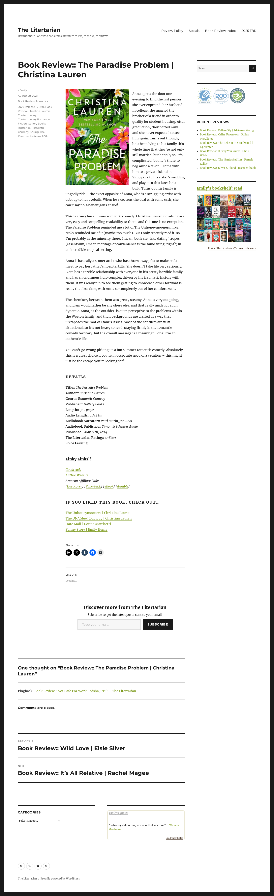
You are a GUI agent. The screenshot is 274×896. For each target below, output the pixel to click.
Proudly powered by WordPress (60, 878)
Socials (194, 31)
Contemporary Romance (34, 119)
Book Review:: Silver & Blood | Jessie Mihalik (228, 168)
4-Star (40, 106)
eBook (109, 486)
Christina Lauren (39, 111)
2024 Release (26, 106)
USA (44, 136)
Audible (122, 486)
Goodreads (73, 470)
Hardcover (74, 486)
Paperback (93, 486)
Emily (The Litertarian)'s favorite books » (232, 248)
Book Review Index (220, 31)
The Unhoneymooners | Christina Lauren (98, 513)
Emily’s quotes (118, 812)
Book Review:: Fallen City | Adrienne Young (227, 130)
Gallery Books (37, 123)
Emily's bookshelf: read (219, 188)
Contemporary (27, 115)
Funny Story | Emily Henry (86, 529)
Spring (34, 131)
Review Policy (172, 31)
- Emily (22, 90)
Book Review (26, 101)
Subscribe (157, 624)
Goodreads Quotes (174, 838)
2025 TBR (248, 31)
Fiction (22, 123)
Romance (42, 101)
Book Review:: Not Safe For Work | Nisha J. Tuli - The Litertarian (85, 691)
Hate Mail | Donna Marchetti (88, 524)
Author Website (77, 475)
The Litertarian (39, 29)
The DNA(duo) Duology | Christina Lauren (99, 518)
